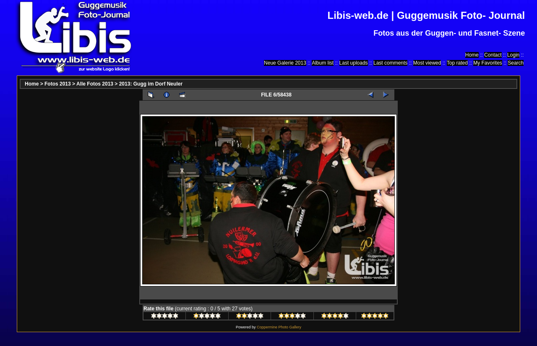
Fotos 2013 (57, 84)
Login (513, 55)
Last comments (390, 63)
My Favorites (487, 63)
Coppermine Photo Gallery (279, 327)
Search (516, 63)
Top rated (457, 63)
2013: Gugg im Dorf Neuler (150, 84)
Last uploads (353, 63)
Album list (323, 63)
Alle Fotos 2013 (94, 84)
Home (472, 55)
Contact (492, 55)
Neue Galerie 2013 (285, 63)
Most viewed (427, 63)
